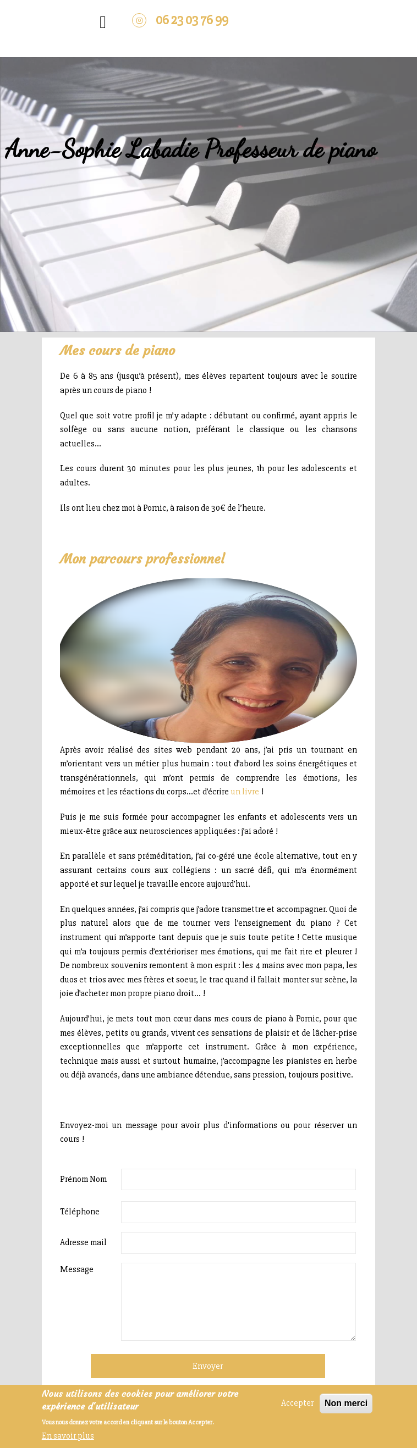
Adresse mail (83, 1242)
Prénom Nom (83, 1179)
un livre (245, 791)
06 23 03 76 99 (192, 20)
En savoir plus (68, 1435)
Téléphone (80, 1211)
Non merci (346, 1403)
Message (77, 1269)
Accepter (297, 1403)
